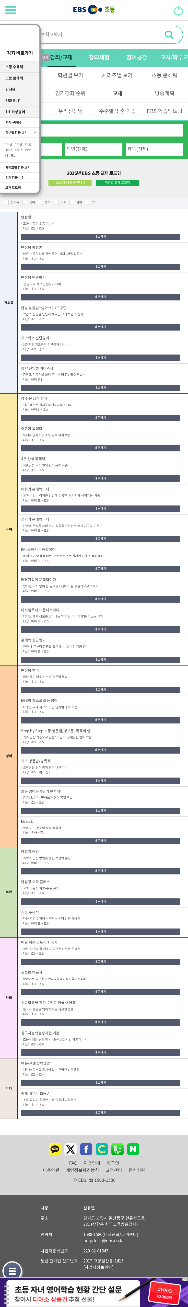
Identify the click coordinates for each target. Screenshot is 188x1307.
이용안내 (92, 1163)
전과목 (15, 203)
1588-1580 (102, 1180)
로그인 (113, 1163)
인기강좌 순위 (70, 94)
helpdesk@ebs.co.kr (103, 1240)
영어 (48, 203)
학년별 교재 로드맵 (117, 183)
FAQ (73, 1163)
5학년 (18, 150)
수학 (63, 203)
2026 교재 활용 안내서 (70, 183)
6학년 (28, 150)
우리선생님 (70, 111)
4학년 (8, 150)
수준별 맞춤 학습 (117, 111)
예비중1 (10, 156)
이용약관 (51, 1170)
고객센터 (114, 1170)
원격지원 (137, 1170)
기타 (95, 203)
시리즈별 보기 (117, 76)
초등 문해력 (164, 76)
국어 (32, 203)
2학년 (18, 145)
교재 (117, 94)
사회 (79, 203)
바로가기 (100, 237)
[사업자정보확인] (98, 1267)
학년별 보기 (70, 76)
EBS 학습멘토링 (164, 111)
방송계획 (164, 94)
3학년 (28, 145)
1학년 (8, 145)
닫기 (170, 1273)
